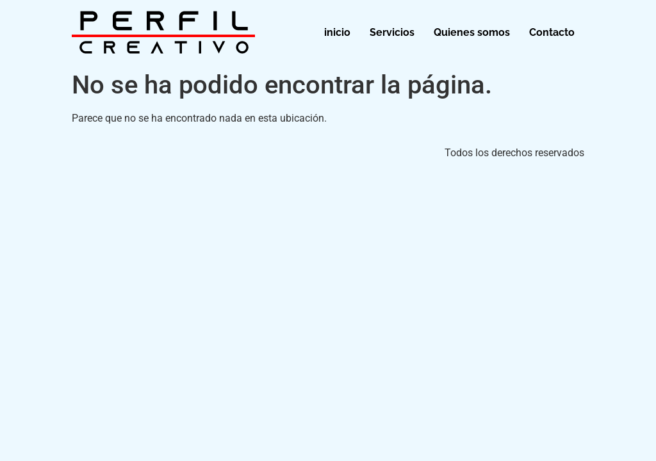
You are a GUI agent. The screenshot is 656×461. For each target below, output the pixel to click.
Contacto (552, 32)
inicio (337, 32)
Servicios (392, 32)
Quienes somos (472, 32)
